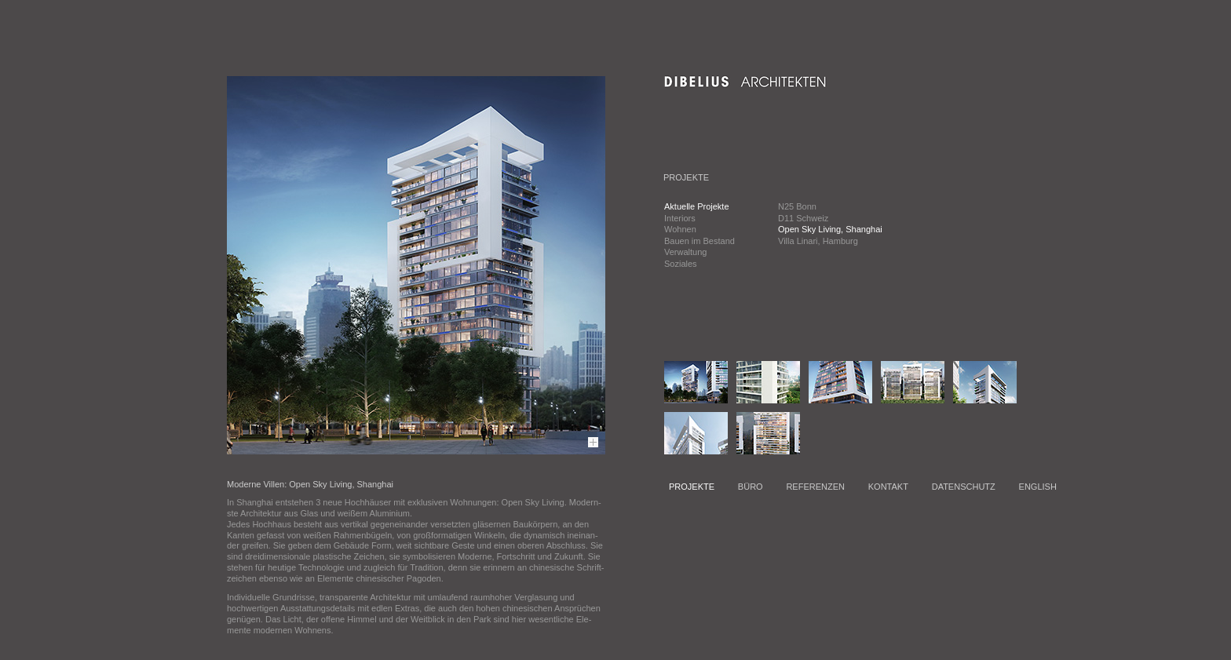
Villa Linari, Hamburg (818, 241)
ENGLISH (1038, 486)
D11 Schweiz (803, 218)
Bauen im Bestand (699, 241)
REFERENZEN (815, 486)
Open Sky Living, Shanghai (830, 229)
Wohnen (680, 229)
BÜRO (750, 486)
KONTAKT (888, 486)
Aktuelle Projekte (696, 206)
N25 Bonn (797, 206)
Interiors (680, 218)
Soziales (680, 263)
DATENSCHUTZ (963, 486)
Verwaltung (685, 252)
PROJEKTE (691, 486)
